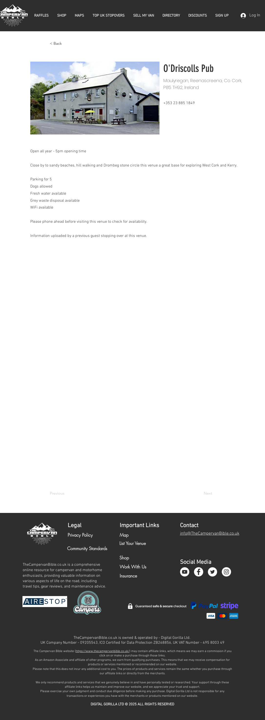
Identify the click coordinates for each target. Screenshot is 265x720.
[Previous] (66, 493)
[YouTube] (184, 571)
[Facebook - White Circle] (198, 571)
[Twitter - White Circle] (212, 571)
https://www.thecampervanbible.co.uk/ (102, 651)
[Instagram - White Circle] (226, 571)
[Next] (200, 493)
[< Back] (66, 43)
